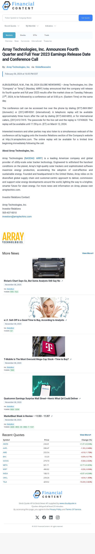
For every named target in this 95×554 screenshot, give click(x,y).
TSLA (16, 292)
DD (21, 427)
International (37, 41)
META (5, 465)
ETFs (35, 35)
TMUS (12, 370)
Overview (8, 41)
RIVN (11, 292)
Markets (9, 35)
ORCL (5, 477)
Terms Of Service (73, 509)
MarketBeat (10, 289)
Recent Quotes (10, 26)
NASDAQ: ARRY (33, 158)
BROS (17, 427)
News (17, 41)
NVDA (12, 409)
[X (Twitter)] (37, 517)
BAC (5, 456)
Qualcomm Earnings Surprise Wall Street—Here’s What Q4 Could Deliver (41, 398)
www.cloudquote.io (68, 503)
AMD (5, 452)
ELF (11, 331)
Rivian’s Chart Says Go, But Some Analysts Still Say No (32, 280)
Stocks (23, 35)
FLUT (32, 427)
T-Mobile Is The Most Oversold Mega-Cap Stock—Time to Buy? (36, 359)
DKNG (25, 427)
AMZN (12, 427)
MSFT (5, 469)
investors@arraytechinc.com (17, 216)
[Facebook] (44, 517)
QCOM (17, 409)
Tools (46, 35)
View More (87, 253)
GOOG (6, 461)
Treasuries (48, 41)
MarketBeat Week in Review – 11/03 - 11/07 (27, 416)
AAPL (5, 448)
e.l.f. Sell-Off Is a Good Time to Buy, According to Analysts (34, 320)
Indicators (49, 26)
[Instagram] (58, 517)
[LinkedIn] (51, 517)
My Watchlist (30, 26)
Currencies (25, 41)
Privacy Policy (56, 509)
